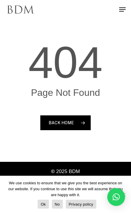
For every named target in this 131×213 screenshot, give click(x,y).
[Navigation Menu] (122, 9)
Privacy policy (81, 204)
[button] (116, 197)
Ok (43, 204)
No (57, 204)
